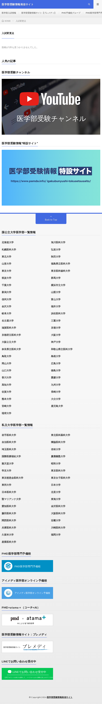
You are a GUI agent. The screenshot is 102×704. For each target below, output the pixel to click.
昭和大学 (56, 463)
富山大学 (56, 299)
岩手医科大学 (9, 434)
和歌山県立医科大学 (62, 349)
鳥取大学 (6, 356)
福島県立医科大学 (60, 263)
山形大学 (6, 263)
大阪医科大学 (58, 513)
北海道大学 (8, 242)
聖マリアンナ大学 (11, 499)
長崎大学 (56, 391)
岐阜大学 (6, 313)
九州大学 (56, 384)
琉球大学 (6, 413)
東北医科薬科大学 (60, 434)
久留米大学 (8, 534)
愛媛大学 (56, 377)
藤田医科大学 (9, 513)
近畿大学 (56, 520)
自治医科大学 (9, 442)
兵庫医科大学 (9, 527)
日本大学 (56, 484)
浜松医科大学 (58, 313)
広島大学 (56, 363)
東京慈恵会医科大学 (12, 477)
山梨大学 (56, 292)
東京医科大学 (58, 470)
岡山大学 (6, 363)
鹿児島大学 (57, 405)
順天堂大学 (8, 463)
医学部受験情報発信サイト (60, 697)
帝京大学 (6, 470)
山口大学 (6, 370)
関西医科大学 (9, 520)
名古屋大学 (8, 320)
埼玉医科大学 (9, 449)
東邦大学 (6, 484)
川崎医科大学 (58, 527)
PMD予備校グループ (71, 13)
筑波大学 (6, 277)
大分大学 (56, 398)
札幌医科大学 (9, 249)
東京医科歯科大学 (60, 270)
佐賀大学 (6, 391)
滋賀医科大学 (9, 327)
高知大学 (6, 384)
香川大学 (6, 377)
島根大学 (56, 356)
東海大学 (56, 499)
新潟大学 (6, 292)
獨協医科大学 (58, 442)
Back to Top (51, 219)
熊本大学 (6, 398)
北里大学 (56, 492)
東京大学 (6, 270)
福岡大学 (56, 534)
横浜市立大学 (58, 285)
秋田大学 (56, 256)
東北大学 (6, 256)
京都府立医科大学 (11, 334)
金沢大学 (6, 306)
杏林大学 (56, 449)
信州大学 (6, 299)
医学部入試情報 (9, 13)
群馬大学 (56, 277)
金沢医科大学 (58, 506)
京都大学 (56, 327)
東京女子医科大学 (60, 477)
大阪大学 (56, 334)
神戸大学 (56, 341)
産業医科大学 (9, 541)
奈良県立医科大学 (11, 349)
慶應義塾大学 (58, 456)
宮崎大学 (6, 405)
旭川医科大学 (58, 242)
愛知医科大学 (9, 506)
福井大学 (56, 306)
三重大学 (56, 320)
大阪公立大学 (9, 341)
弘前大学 (56, 249)
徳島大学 (56, 370)
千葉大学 (6, 285)
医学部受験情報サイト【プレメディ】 (38, 13)
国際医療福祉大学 (11, 456)
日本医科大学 (9, 492)
